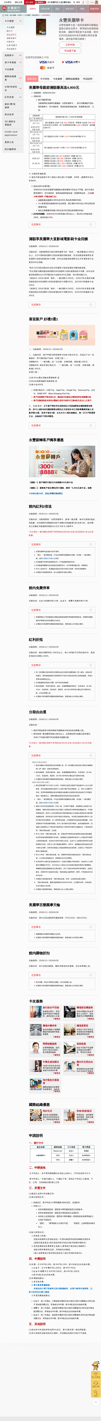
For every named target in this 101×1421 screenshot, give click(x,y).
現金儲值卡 (12, 49)
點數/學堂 (94, 9)
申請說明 (87, 79)
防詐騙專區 (10, 149)
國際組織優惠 (73, 79)
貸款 (57, 9)
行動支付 (11, 42)
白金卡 (50, 62)
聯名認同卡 (36, 15)
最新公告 (9, 142)
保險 (82, 9)
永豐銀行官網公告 (48, 803)
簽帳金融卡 (12, 38)
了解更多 (56, 1019)
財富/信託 (70, 9)
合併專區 (7, 2)
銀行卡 (10, 31)
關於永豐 (18, 2)
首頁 (6, 15)
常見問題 (54, 2)
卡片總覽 (27, 15)
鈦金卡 (50, 67)
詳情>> (48, 679)
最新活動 (32, 79)
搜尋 (78, 2)
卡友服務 (9, 69)
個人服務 (29, 2)
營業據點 (67, 2)
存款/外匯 (45, 9)
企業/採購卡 (12, 45)
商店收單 (9, 114)
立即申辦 (70, 45)
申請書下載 (70, 51)
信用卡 (33, 9)
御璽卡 (76, 62)
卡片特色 (44, 79)
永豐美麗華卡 (46, 15)
